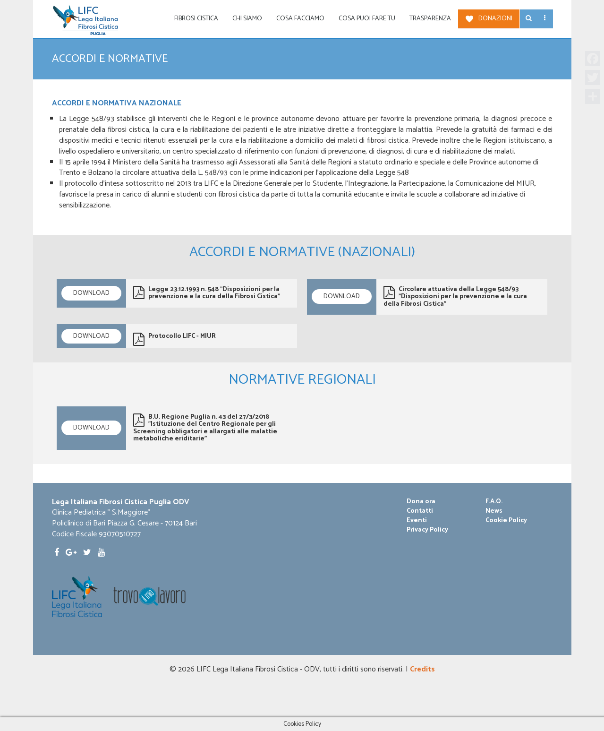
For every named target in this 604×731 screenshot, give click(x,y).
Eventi (417, 520)
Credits (422, 669)
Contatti (420, 511)
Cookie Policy (506, 520)
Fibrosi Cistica (196, 18)
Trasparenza (430, 18)
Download (91, 293)
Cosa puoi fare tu (367, 18)
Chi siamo (247, 18)
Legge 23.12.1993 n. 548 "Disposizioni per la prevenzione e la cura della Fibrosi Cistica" (206, 293)
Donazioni (495, 18)
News (493, 511)
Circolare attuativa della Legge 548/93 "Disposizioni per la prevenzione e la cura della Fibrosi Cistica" (455, 297)
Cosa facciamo (300, 18)
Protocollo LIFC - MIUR (174, 338)
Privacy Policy (427, 530)
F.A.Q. (493, 502)
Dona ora (421, 502)
